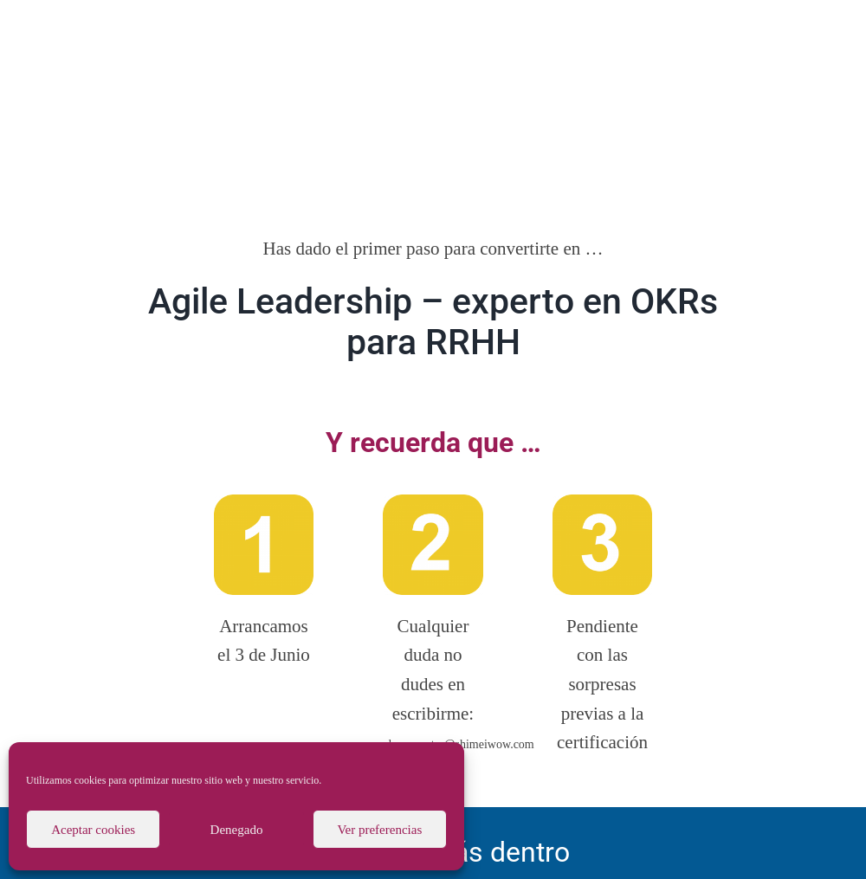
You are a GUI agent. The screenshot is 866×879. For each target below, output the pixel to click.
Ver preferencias (379, 830)
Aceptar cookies (93, 830)
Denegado (236, 830)
